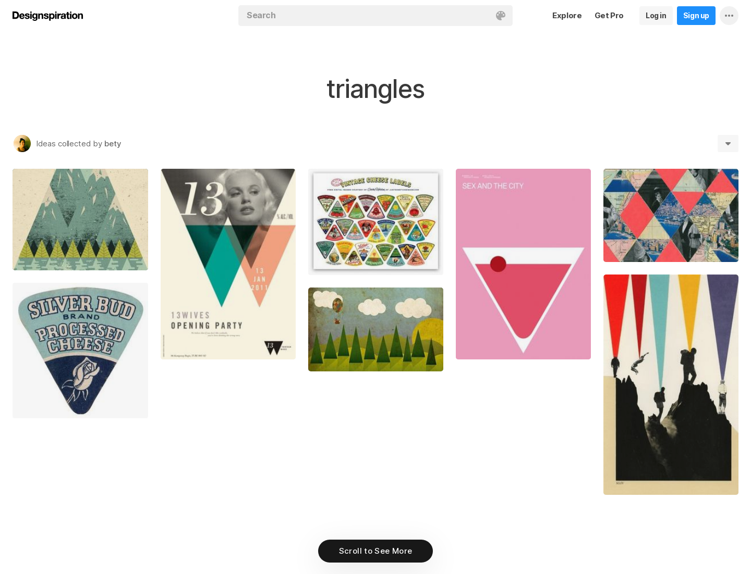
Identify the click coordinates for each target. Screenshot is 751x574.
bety (113, 143)
